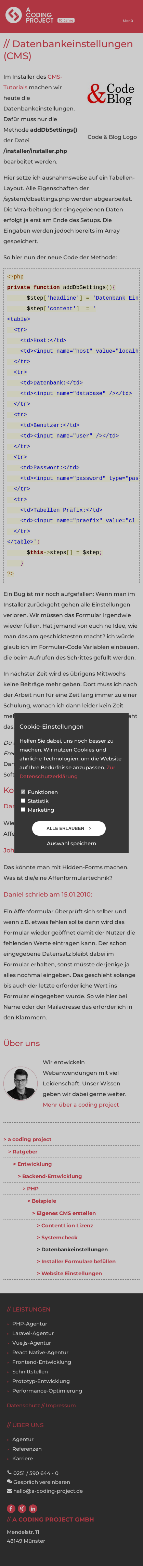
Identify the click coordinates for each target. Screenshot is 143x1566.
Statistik (35, 801)
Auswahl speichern (71, 843)
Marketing (37, 810)
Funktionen (39, 792)
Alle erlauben (66, 828)
